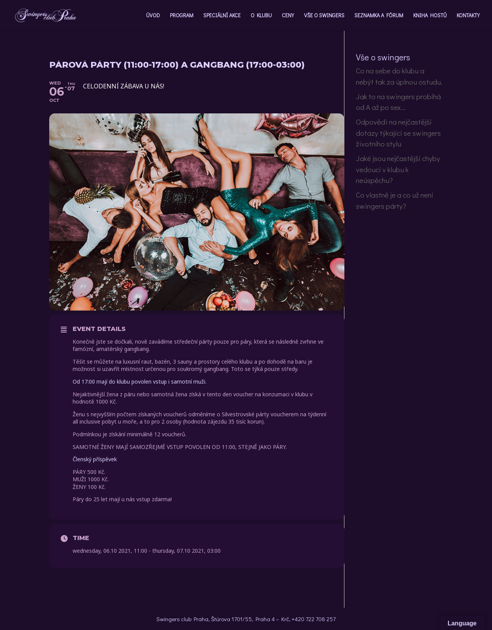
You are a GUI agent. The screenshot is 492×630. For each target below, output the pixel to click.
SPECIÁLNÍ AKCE (222, 16)
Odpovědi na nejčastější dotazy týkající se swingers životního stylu (398, 132)
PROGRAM (181, 16)
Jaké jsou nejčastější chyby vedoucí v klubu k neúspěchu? (398, 169)
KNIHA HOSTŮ (430, 16)
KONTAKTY (468, 16)
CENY (288, 16)
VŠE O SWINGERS (324, 16)
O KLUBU (261, 16)
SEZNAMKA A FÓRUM (378, 16)
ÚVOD (153, 16)
